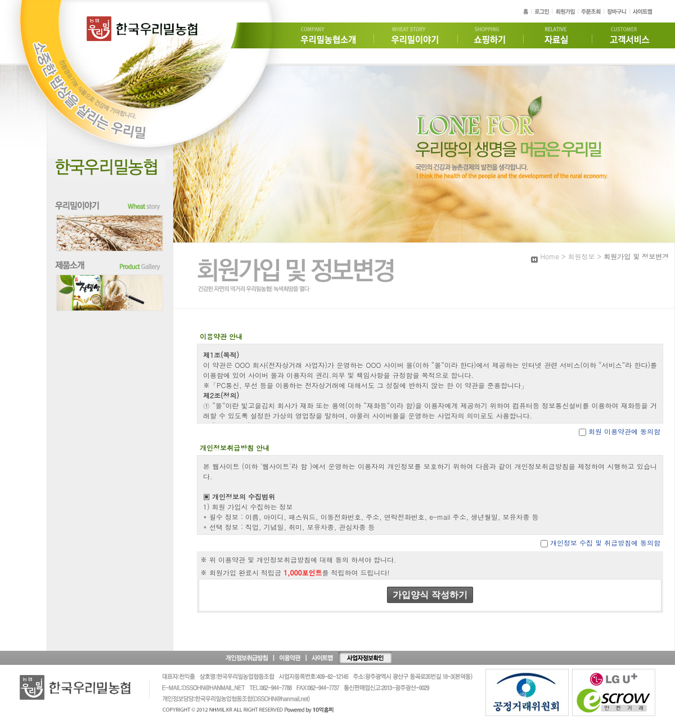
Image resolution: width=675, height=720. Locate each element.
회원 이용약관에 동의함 (624, 431)
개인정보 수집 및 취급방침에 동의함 (605, 542)
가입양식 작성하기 (430, 595)
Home (549, 256)
